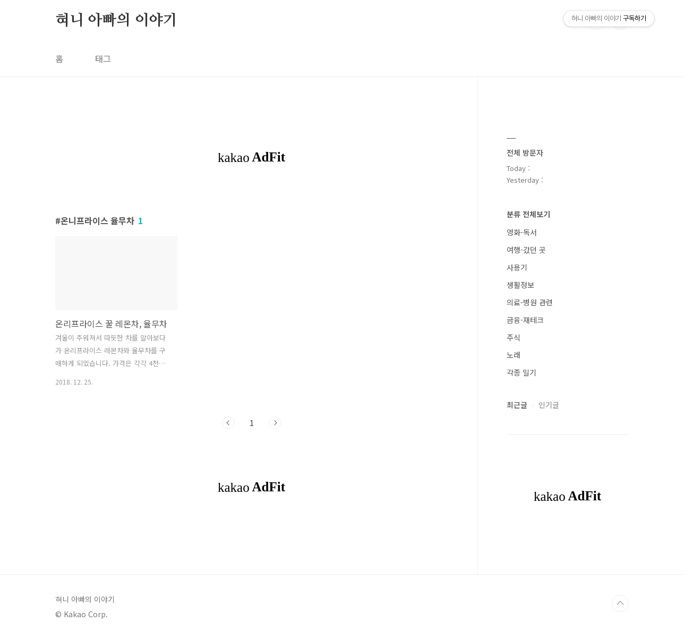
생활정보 (520, 284)
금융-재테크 (525, 319)
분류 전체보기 (528, 214)
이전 (228, 422)
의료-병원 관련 (530, 302)
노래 (513, 355)
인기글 (548, 404)
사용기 (517, 267)
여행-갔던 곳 (526, 249)
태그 (103, 58)
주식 (513, 337)
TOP (620, 603)
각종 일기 (521, 372)
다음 (275, 422)
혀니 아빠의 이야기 (116, 20)
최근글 (517, 404)
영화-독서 (522, 232)
